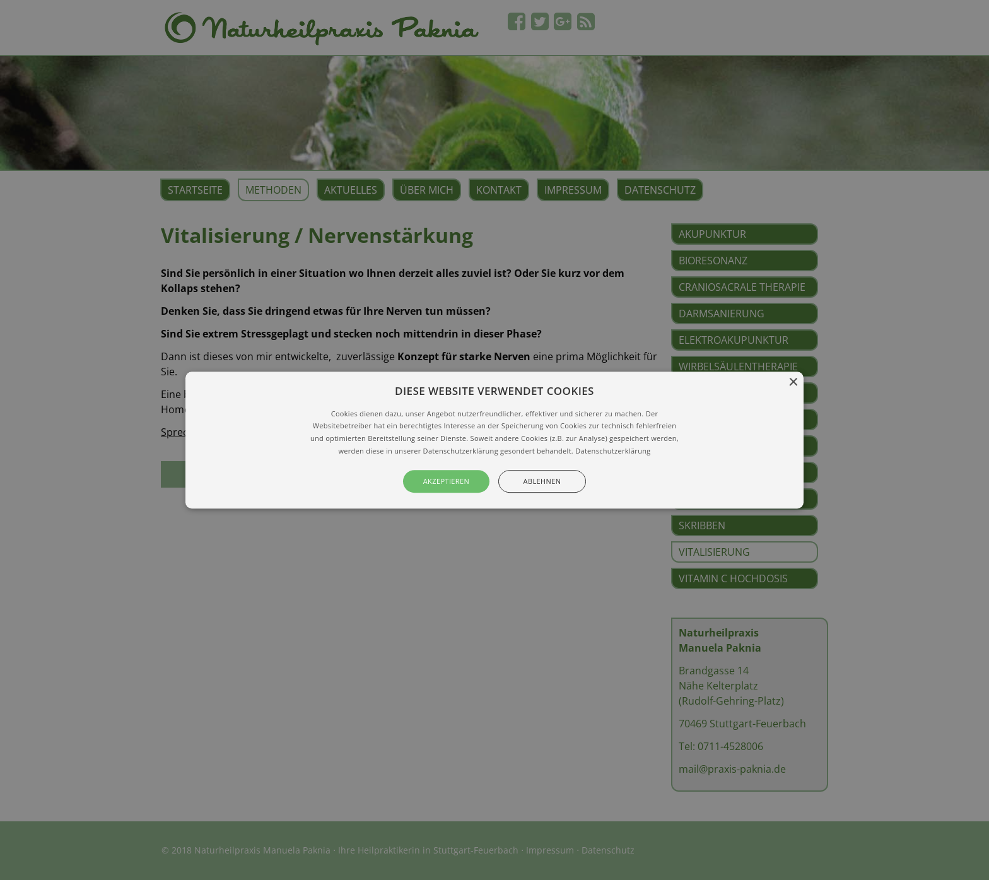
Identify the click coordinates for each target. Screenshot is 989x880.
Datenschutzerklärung (612, 450)
